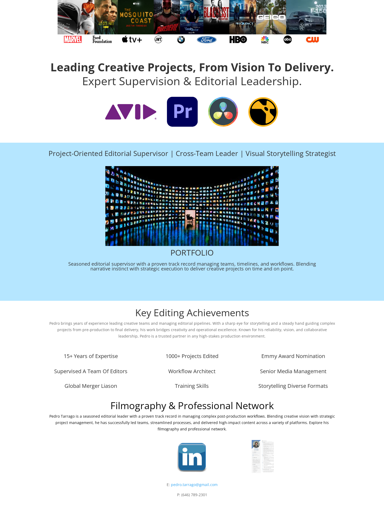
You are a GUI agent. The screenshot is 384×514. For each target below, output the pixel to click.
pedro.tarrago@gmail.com (194, 484)
